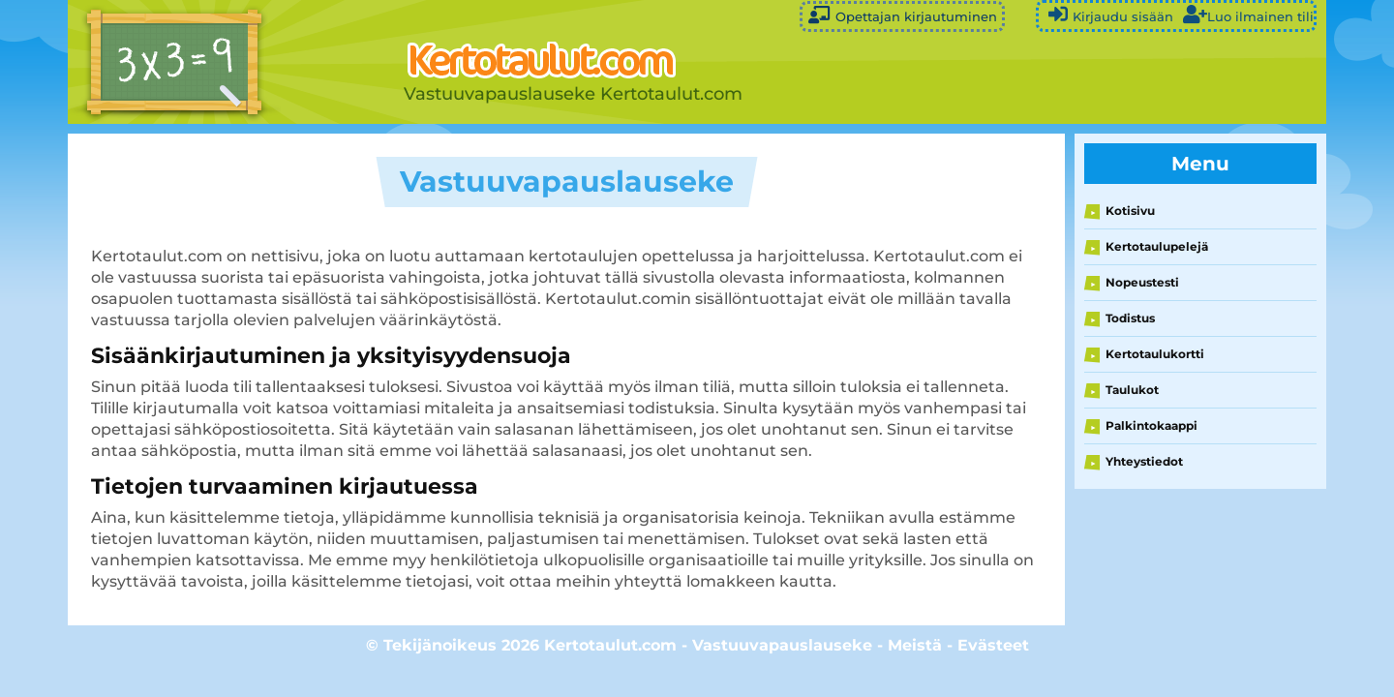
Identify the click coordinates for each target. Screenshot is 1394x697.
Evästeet (993, 645)
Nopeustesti (1142, 282)
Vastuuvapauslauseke (782, 645)
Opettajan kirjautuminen (902, 15)
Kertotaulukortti (1155, 354)
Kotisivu (1130, 210)
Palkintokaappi (1151, 425)
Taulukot (1132, 389)
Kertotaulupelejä (1157, 246)
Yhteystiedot (1144, 461)
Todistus (1130, 318)
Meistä (915, 645)
